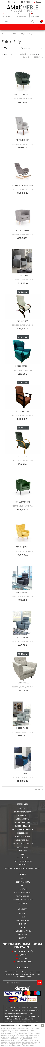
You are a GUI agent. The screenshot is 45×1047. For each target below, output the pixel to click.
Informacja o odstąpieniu (23, 900)
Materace (22, 913)
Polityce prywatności (13, 1045)
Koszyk (42, 21)
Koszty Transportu (22, 882)
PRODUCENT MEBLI (22, 8)
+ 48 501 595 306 (23, 2)
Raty (22, 878)
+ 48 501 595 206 (10, 2)
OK (39, 983)
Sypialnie (22, 865)
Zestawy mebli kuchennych (22, 829)
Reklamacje (22, 903)
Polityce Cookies (28, 1045)
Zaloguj (37, 2)
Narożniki (22, 808)
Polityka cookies (22, 896)
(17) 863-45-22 (23, 955)
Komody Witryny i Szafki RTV (22, 844)
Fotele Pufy (22, 815)
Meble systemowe (22, 840)
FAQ (22, 886)
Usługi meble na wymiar (23, 931)
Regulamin (23, 889)
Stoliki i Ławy (22, 851)
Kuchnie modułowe (22, 826)
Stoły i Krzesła (22, 858)
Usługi (22, 927)
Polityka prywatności (22, 893)
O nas (22, 917)
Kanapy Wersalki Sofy (22, 812)
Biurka (22, 854)
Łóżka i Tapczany (22, 819)
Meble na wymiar (22, 920)
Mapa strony (22, 934)
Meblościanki (22, 833)
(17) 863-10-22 (24, 958)
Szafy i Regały (22, 847)
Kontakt (22, 938)
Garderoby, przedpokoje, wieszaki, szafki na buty (22, 868)
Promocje (22, 924)
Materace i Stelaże (22, 822)
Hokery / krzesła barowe (22, 861)
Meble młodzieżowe (22, 837)
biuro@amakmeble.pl (24, 962)
